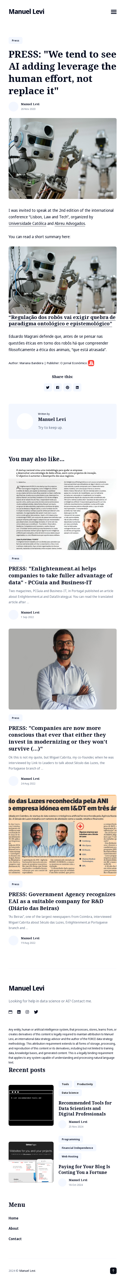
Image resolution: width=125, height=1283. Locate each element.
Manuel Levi (26, 11)
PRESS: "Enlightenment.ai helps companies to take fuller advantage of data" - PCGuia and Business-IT (60, 575)
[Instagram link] (27, 1012)
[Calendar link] (11, 1012)
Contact (15, 1238)
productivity (85, 1084)
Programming (71, 1139)
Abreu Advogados (70, 223)
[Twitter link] (36, 1012)
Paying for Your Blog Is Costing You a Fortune (84, 1169)
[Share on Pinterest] (67, 387)
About (14, 1228)
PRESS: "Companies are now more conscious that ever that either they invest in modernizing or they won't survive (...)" (58, 738)
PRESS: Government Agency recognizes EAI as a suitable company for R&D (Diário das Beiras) (62, 901)
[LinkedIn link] (18, 1012)
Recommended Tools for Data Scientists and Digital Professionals (85, 1108)
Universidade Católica (27, 223)
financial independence (77, 1148)
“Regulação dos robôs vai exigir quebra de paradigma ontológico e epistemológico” (62, 320)
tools (65, 1084)
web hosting (70, 1156)
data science (70, 1092)
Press (15, 40)
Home (13, 1218)
